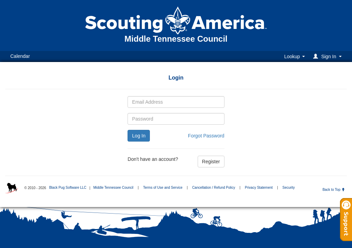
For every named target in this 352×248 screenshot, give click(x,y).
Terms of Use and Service (163, 187)
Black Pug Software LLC (67, 187)
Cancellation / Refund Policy (213, 187)
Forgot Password (206, 135)
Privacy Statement (259, 187)
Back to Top (333, 190)
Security (288, 187)
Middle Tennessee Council (113, 187)
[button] (328, 56)
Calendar (20, 56)
